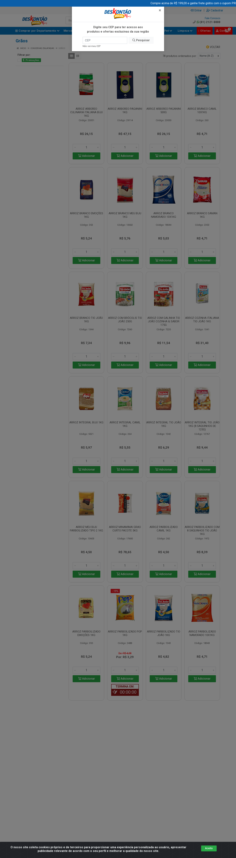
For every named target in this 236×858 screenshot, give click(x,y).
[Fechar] (160, 8)
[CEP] (105, 38)
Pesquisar (141, 38)
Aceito (209, 848)
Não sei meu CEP (91, 44)
